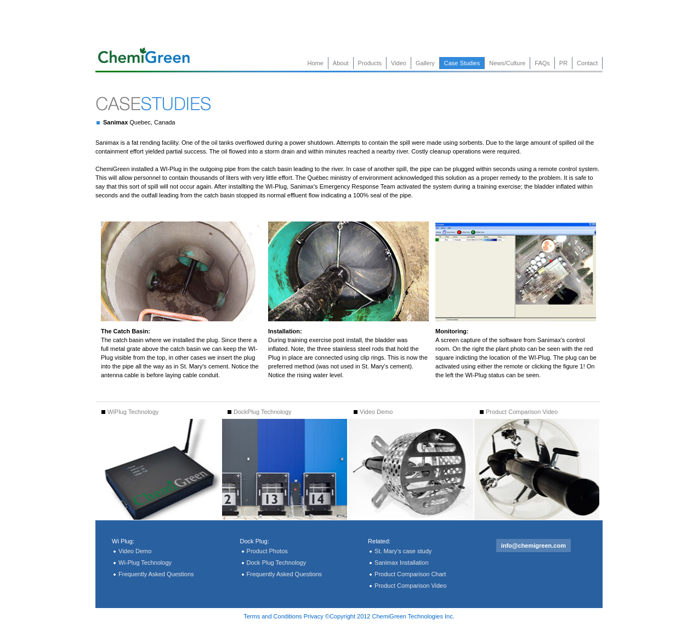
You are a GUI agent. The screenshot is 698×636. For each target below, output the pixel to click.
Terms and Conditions (272, 616)
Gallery (425, 63)
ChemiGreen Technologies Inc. (413, 616)
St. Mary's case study (403, 551)
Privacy (314, 616)
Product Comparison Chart (410, 574)
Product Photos (267, 551)
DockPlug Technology (260, 411)
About (341, 63)
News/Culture (507, 63)
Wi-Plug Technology (145, 562)
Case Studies (462, 63)
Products (370, 63)
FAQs (542, 63)
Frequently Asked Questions (156, 574)
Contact (587, 63)
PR (563, 63)
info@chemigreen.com (533, 545)
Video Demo (373, 411)
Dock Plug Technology (277, 562)
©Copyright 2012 (348, 616)
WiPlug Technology (129, 411)
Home (316, 63)
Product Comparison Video (519, 411)
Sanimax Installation (401, 562)
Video (398, 63)
